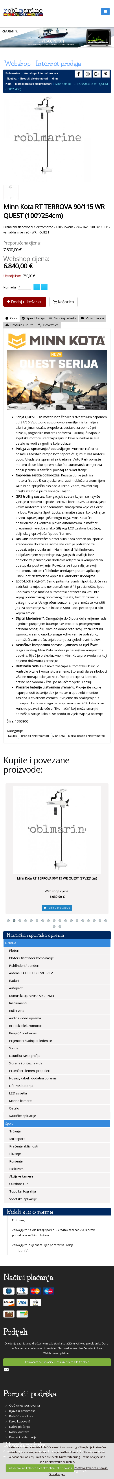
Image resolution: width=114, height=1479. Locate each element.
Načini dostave (17, 1432)
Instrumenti (17, 1003)
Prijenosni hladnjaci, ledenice (30, 1040)
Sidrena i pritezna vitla (25, 1063)
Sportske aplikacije (22, 1199)
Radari (13, 980)
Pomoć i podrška (29, 1393)
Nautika (12, 78)
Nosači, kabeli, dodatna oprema (32, 1078)
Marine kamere (20, 1100)
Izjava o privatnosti (20, 1411)
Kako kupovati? (18, 1421)
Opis (11, 318)
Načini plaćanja (18, 1427)
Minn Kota (58, 736)
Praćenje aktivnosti (23, 1146)
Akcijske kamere (20, 1176)
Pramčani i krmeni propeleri (29, 1070)
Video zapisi (92, 318)
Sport (9, 1123)
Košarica (63, 301)
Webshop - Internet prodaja (41, 73)
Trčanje (14, 1131)
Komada (9, 287)
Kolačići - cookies (19, 1416)
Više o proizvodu (57, 908)
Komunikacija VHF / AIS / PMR (31, 995)
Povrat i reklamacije (21, 1437)
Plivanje (14, 1153)
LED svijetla (17, 1093)
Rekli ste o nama (30, 1212)
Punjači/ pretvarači (22, 1033)
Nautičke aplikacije (22, 1115)
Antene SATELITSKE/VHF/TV (30, 973)
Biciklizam (16, 1168)
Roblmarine (13, 73)
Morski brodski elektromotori (33, 83)
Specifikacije (33, 318)
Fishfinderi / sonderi (23, 965)
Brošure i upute (20, 325)
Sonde (13, 1048)
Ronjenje (15, 1161)
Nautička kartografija (24, 1055)
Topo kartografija (22, 1191)
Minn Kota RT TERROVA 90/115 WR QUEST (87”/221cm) (57, 878)
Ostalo (13, 1108)
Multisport (16, 1138)
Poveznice (48, 325)
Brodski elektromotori (34, 78)
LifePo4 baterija (20, 1085)
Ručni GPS (16, 1010)
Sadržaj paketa (62, 318)
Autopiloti (15, 988)
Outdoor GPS (18, 1183)
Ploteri (13, 950)
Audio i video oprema (24, 1018)
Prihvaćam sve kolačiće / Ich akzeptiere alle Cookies (57, 1362)
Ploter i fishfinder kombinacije (31, 958)
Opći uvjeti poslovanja (23, 1405)
